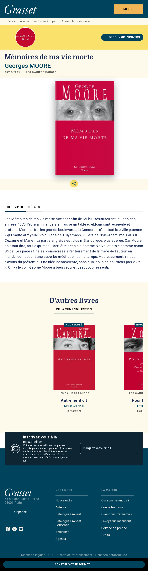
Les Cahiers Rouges (44, 21)
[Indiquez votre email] (104, 448)
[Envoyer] (132, 448)
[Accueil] (21, 9)
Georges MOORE (28, 65)
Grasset (24, 21)
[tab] (15, 207)
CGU (51, 555)
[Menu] (128, 9)
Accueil (12, 21)
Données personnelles (111, 555)
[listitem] (8, 529)
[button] (122, 37)
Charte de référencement (74, 555)
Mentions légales (33, 555)
